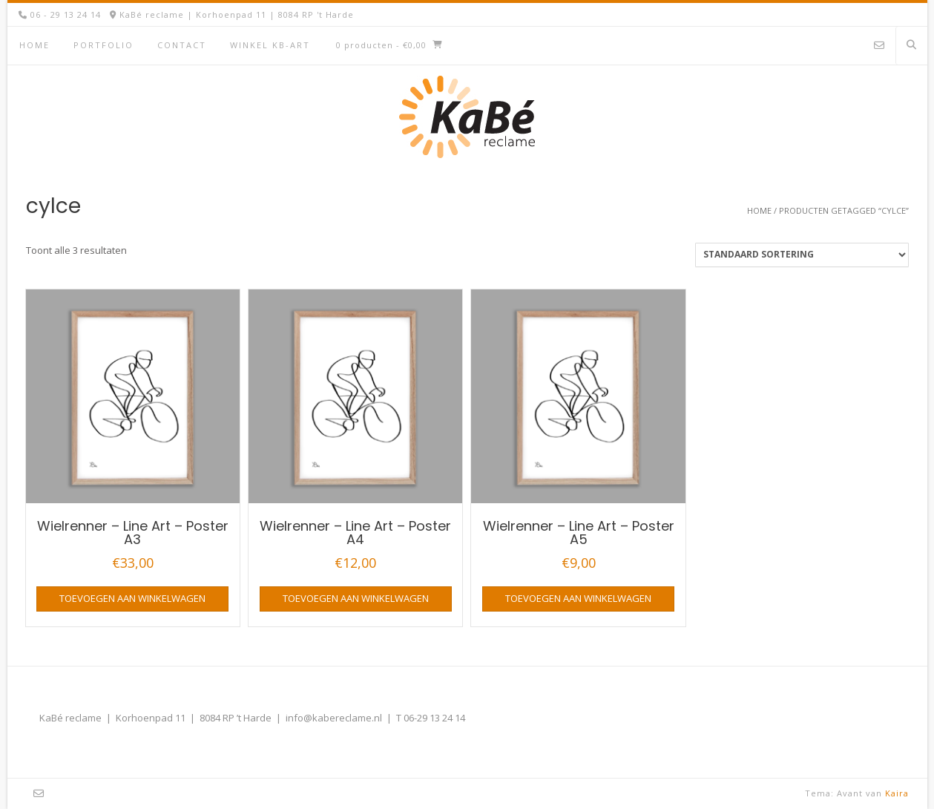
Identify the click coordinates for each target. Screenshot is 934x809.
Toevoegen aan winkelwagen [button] (132, 598)
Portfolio (103, 44)
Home (34, 44)
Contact (181, 44)
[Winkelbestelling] (802, 255)
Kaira (897, 793)
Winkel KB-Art (270, 44)
